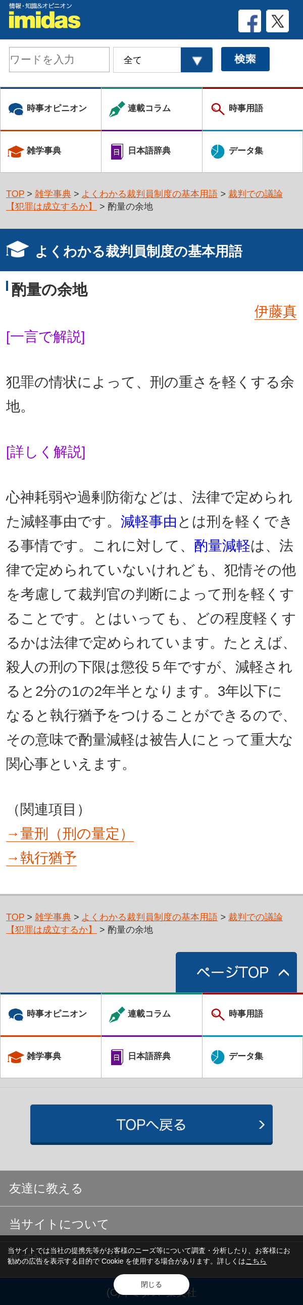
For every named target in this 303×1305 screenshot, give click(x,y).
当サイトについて (59, 1224)
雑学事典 (53, 194)
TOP (15, 194)
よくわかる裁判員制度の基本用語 (149, 194)
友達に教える (46, 1188)
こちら (256, 1261)
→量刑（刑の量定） (70, 833)
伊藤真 (276, 311)
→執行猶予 (41, 858)
